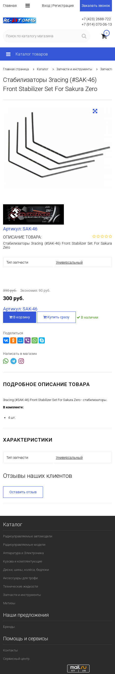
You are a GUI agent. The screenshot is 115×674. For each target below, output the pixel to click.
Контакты (10, 650)
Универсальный (69, 262)
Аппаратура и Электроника (23, 553)
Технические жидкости (20, 586)
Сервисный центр (16, 659)
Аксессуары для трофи (20, 578)
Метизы (9, 603)
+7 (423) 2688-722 (96, 19)
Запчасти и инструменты (74, 69)
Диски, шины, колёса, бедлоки (26, 570)
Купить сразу (56, 317)
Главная (10, 6)
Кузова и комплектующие (22, 561)
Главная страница (16, 69)
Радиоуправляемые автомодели (27, 536)
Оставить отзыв (23, 492)
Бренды (9, 627)
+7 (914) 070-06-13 (97, 24)
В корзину (19, 317)
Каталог (42, 69)
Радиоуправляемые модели (24, 545)
